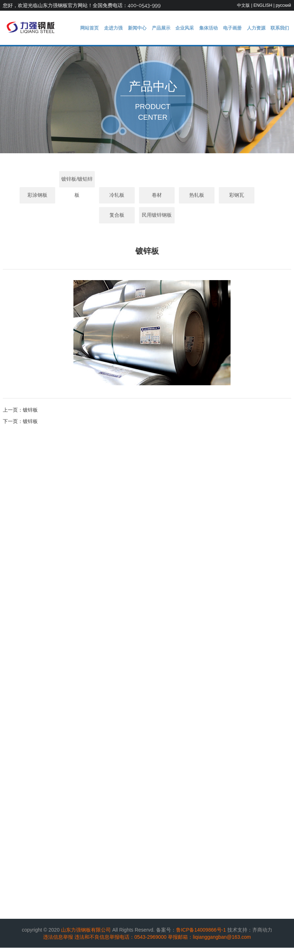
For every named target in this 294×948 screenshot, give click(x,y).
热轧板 (186, 196)
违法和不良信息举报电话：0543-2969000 (120, 937)
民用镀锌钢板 (147, 215)
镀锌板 (30, 410)
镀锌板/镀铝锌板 (67, 181)
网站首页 (104, 28)
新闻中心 (148, 28)
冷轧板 (107, 196)
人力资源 (258, 28)
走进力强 (126, 28)
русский (283, 5)
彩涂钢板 (27, 196)
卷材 (147, 196)
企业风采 (192, 28)
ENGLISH (262, 5)
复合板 (266, 196)
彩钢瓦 (226, 196)
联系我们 (281, 28)
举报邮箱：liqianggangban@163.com (209, 937)
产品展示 (170, 28)
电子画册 (236, 28)
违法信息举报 (58, 937)
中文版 (243, 5)
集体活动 (214, 28)
